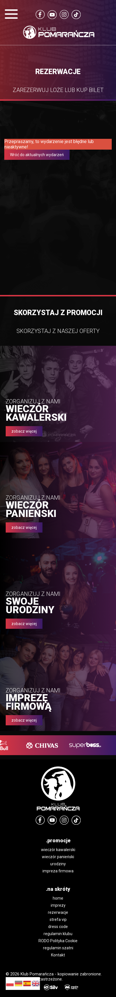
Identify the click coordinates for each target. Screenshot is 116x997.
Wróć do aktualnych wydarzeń (37, 154)
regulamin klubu (58, 933)
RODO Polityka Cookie (58, 941)
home (58, 898)
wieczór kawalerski (58, 849)
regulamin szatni (58, 948)
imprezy (58, 905)
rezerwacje (58, 912)
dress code (58, 926)
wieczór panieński (58, 856)
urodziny (58, 864)
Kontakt (58, 955)
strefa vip (58, 919)
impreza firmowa (58, 871)
